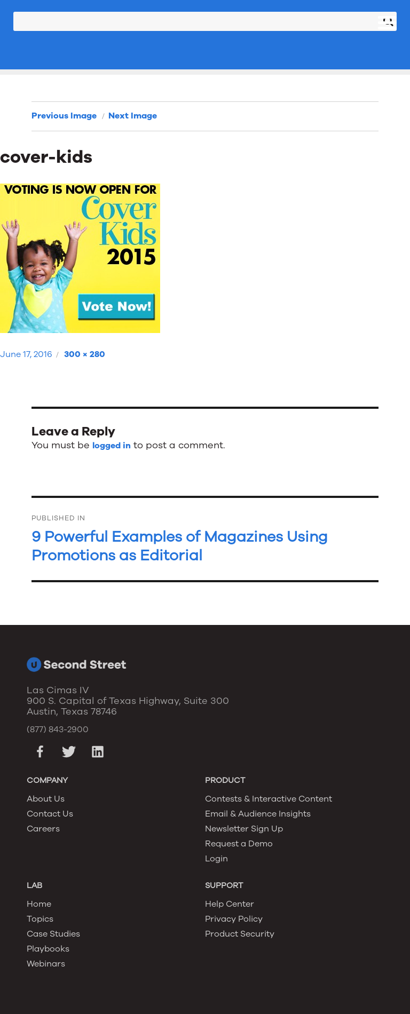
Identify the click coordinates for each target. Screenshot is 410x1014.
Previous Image (64, 116)
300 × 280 (84, 354)
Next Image (132, 116)
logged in (111, 445)
